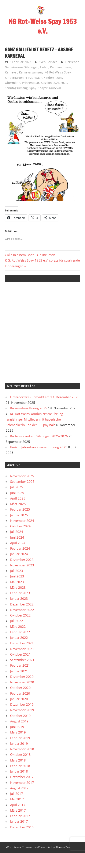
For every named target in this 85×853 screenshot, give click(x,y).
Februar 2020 (20, 693)
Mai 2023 (17, 582)
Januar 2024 (19, 554)
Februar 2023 (20, 593)
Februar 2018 (20, 766)
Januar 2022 (19, 637)
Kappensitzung (60, 67)
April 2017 (17, 805)
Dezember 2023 (22, 559)
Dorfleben (72, 62)
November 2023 (22, 565)
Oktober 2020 (20, 687)
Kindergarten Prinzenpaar (23, 78)
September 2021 (22, 660)
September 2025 (22, 481)
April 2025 (17, 498)
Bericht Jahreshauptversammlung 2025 (38, 447)
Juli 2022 (16, 621)
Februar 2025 (20, 509)
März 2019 (18, 732)
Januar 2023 (19, 598)
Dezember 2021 (22, 643)
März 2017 (18, 810)
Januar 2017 (19, 821)
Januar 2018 (19, 771)
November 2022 (22, 610)
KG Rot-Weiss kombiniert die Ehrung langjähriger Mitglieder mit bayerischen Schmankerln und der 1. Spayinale (34, 419)
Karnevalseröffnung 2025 (28, 408)
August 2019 (19, 721)
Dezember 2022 (22, 604)
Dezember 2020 (22, 676)
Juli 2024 (16, 531)
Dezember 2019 (22, 704)
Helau (44, 67)
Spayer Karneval (49, 88)
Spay (32, 88)
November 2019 (22, 710)
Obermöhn (12, 83)
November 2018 (22, 749)
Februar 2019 (20, 738)
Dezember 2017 (22, 777)
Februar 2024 (20, 548)
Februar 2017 (20, 816)
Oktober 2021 (20, 654)
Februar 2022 (20, 632)
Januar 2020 (19, 699)
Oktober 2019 (20, 716)
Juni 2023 (17, 576)
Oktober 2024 (20, 526)
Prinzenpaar (30, 83)
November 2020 (22, 682)
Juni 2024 (17, 537)
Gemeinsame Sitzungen (21, 67)
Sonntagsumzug (16, 88)
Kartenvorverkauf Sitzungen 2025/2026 (39, 436)
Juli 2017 (16, 793)
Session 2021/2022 (54, 83)
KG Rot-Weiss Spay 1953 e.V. (42, 26)
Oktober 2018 (20, 754)
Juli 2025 (16, 487)
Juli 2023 (16, 571)
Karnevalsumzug (31, 72)
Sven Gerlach (48, 62)
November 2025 (22, 476)
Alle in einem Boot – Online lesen (31, 255)
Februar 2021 (20, 665)
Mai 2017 (17, 799)
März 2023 (18, 587)
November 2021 (22, 649)
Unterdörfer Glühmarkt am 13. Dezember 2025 (44, 397)
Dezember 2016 (22, 827)
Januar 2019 (19, 743)
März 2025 (18, 504)
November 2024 (22, 520)
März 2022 (18, 626)
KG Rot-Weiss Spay (57, 72)
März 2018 (18, 760)
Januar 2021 (19, 671)
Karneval (11, 72)
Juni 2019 (17, 727)
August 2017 (19, 788)
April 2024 (17, 543)
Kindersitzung (53, 78)
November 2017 (22, 782)
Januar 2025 (19, 515)
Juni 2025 (17, 493)
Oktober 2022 (20, 615)
